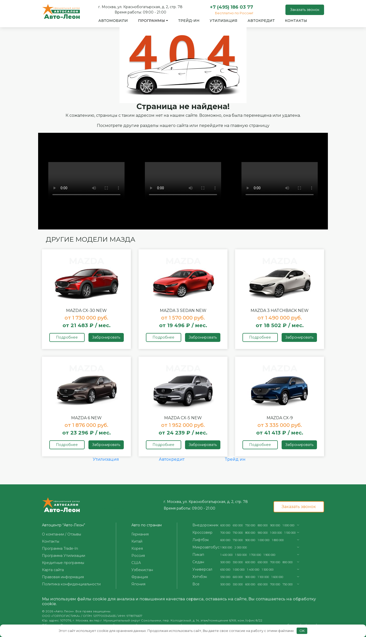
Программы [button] (151, 20)
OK (302, 631)
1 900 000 (226, 547)
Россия (138, 555)
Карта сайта (53, 570)
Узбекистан (142, 570)
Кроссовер (202, 532)
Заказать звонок (304, 9)
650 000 (238, 525)
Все (196, 584)
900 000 (275, 525)
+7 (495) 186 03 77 (231, 7)
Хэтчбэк (199, 576)
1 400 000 (226, 555)
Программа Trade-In (60, 548)
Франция (139, 577)
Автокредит (261, 20)
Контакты (296, 20)
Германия (140, 534)
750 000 (250, 525)
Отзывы (74, 534)
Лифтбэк (200, 540)
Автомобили (113, 20)
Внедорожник (205, 525)
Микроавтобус (206, 547)
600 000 (225, 525)
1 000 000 (288, 525)
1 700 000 (255, 555)
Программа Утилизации (63, 555)
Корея (137, 548)
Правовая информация (63, 577)
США (136, 562)
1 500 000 (241, 555)
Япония (138, 584)
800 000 (263, 525)
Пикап (198, 554)
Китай (136, 541)
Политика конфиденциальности (71, 584)
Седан (198, 562)
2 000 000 (241, 547)
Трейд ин (235, 459)
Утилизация (223, 20)
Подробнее (67, 337)
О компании (53, 534)
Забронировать (106, 337)
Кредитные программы (63, 562)
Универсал (202, 569)
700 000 (225, 532)
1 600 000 (277, 577)
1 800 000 (278, 540)
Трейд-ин (189, 20)
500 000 (225, 562)
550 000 (238, 562)
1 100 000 (290, 532)
